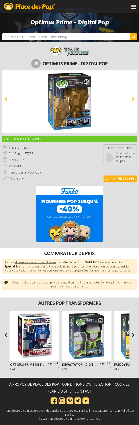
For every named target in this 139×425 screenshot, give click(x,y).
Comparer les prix (120, 178)
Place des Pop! (29, 6)
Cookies (122, 384)
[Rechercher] (133, 36)
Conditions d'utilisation (87, 384)
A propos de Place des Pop (34, 384)
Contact (83, 391)
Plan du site (59, 391)
